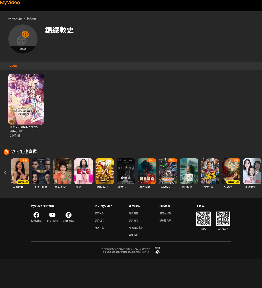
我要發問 (134, 247)
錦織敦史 (34, 18)
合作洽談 (134, 263)
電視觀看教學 (137, 255)
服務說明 (100, 247)
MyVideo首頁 (16, 18)
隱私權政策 (168, 247)
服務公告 (100, 240)
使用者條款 (168, 240)
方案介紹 (100, 255)
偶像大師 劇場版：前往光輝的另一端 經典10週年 (39, 127)
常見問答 (134, 240)
